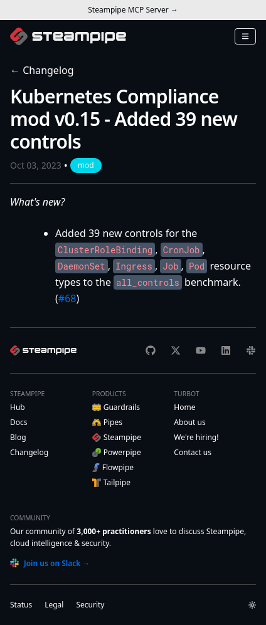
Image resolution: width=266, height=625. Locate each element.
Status (21, 604)
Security (90, 604)
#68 (67, 298)
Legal (54, 604)
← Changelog (42, 70)
